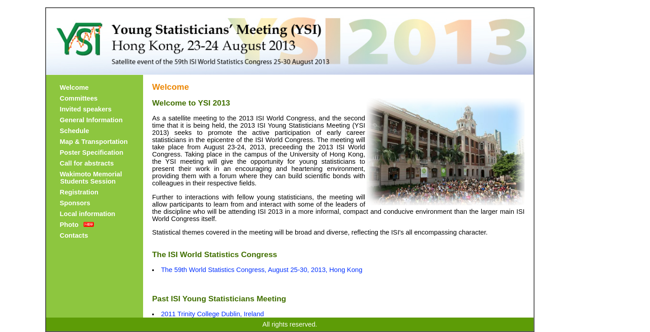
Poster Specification (91, 152)
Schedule (74, 130)
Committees (79, 98)
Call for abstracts (87, 163)
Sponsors (75, 203)
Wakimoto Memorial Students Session (89, 178)
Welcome (74, 87)
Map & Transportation (94, 141)
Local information (87, 213)
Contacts (74, 235)
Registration (79, 192)
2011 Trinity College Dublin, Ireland (212, 314)
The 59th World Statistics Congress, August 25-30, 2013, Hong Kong (261, 269)
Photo (69, 224)
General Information (91, 120)
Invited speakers (85, 109)
